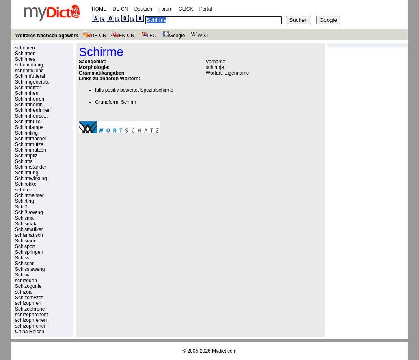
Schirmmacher (30, 138)
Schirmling (26, 133)
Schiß (21, 207)
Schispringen (29, 252)
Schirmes (25, 59)
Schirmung (26, 173)
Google (173, 36)
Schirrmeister (29, 195)
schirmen (25, 48)
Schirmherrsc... (31, 116)
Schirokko (26, 184)
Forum (165, 9)
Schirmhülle (28, 121)
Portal (205, 9)
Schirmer (25, 53)
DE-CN (120, 9)
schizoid (23, 292)
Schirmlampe (29, 127)
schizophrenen (31, 320)
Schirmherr (27, 93)
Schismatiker (29, 229)
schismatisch (29, 235)
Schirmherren (29, 99)
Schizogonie (28, 286)
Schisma (24, 218)
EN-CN (122, 36)
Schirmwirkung (31, 178)
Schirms (23, 161)
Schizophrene (30, 309)
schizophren (28, 303)
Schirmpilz (26, 156)
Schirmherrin (29, 104)
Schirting (24, 201)
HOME (99, 9)
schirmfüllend (29, 70)
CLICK (186, 9)
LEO (147, 36)
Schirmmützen (30, 150)
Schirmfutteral (30, 76)
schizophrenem (31, 314)
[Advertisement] (147, 196)
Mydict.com (224, 351)
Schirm (128, 102)
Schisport (25, 246)
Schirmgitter (28, 87)
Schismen (26, 241)
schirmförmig (29, 65)
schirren (23, 190)
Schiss (22, 258)
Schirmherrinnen (33, 110)
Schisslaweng (30, 269)
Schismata (26, 224)
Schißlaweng (29, 212)
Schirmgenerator (33, 82)
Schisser (24, 263)
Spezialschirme (156, 90)
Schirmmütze (29, 144)
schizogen (26, 280)
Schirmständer (30, 167)
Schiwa (23, 275)
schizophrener (30, 326)
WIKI (198, 36)
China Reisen (29, 331)
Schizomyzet (29, 297)
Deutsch (143, 9)
